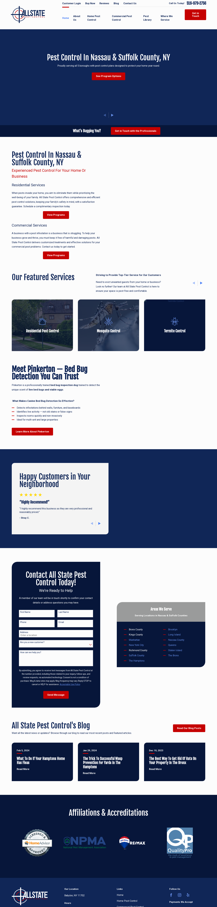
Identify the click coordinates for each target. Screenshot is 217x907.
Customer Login (71, 3)
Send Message (52, 694)
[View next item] (112, 115)
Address (20, 632)
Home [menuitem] (65, 18)
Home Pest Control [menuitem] (93, 18)
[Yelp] (188, 895)
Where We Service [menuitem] (167, 18)
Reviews (104, 3)
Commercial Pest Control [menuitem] (122, 18)
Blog (116, 3)
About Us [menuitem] (76, 18)
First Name (21, 612)
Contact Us (129, 3)
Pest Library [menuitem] (147, 18)
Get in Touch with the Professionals (135, 131)
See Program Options (108, 76)
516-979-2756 (196, 3)
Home (120, 895)
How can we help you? (26, 652)
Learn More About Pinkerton (28, 431)
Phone (19, 622)
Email (57, 622)
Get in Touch (195, 15)
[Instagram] (179, 895)
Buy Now (90, 3)
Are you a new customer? (28, 642)
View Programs (52, 214)
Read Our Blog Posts (189, 728)
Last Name (60, 612)
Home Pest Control (127, 900)
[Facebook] (171, 895)
